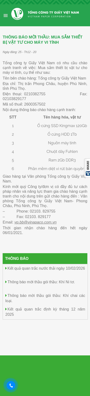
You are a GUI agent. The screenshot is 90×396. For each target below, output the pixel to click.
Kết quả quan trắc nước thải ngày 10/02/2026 (46, 268)
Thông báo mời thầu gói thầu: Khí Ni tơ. (41, 282)
